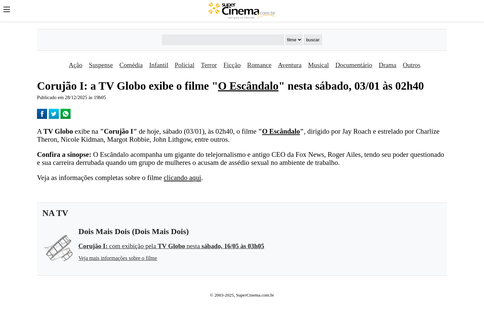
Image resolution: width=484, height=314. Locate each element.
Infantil (158, 65)
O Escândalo (248, 86)
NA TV (55, 213)
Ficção (232, 65)
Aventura (289, 65)
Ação (75, 65)
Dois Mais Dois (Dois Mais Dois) (133, 231)
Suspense (101, 65)
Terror (209, 65)
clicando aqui (182, 177)
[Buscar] (223, 40)
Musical (318, 65)
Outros (411, 65)
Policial (185, 65)
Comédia (131, 65)
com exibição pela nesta (171, 246)
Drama (387, 65)
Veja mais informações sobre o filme (117, 258)
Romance (259, 65)
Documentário (353, 65)
